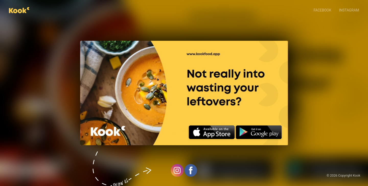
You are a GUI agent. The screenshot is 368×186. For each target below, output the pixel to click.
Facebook (322, 10)
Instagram (349, 10)
